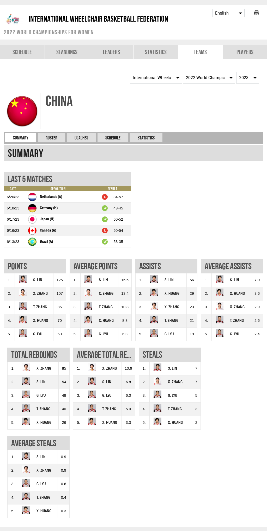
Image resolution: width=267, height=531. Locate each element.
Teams (200, 51)
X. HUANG (40, 320)
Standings (66, 51)
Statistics (156, 51)
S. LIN (37, 280)
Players (244, 51)
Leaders (111, 51)
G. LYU (37, 334)
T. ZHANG (40, 307)
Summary (20, 137)
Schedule (22, 51)
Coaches (81, 137)
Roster (51, 137)
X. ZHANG (40, 293)
